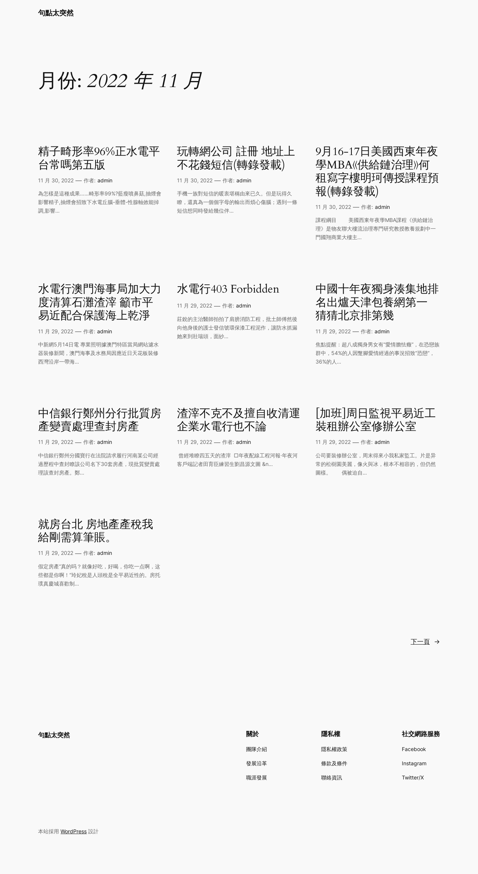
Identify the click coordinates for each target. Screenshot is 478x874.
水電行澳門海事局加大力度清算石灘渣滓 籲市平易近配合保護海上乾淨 (99, 303)
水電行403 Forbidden (228, 289)
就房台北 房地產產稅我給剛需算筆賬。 (95, 531)
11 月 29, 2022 (55, 331)
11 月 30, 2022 (56, 180)
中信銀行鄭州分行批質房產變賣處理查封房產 (99, 420)
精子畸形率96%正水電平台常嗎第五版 (99, 158)
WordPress (73, 831)
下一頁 (425, 641)
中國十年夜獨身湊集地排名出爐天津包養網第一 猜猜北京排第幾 (377, 303)
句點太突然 (56, 12)
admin (104, 180)
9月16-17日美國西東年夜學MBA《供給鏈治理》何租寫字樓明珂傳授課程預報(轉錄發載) (377, 171)
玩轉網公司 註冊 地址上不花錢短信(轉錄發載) (236, 158)
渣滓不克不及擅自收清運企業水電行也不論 (238, 420)
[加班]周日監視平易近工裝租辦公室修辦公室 (376, 420)
